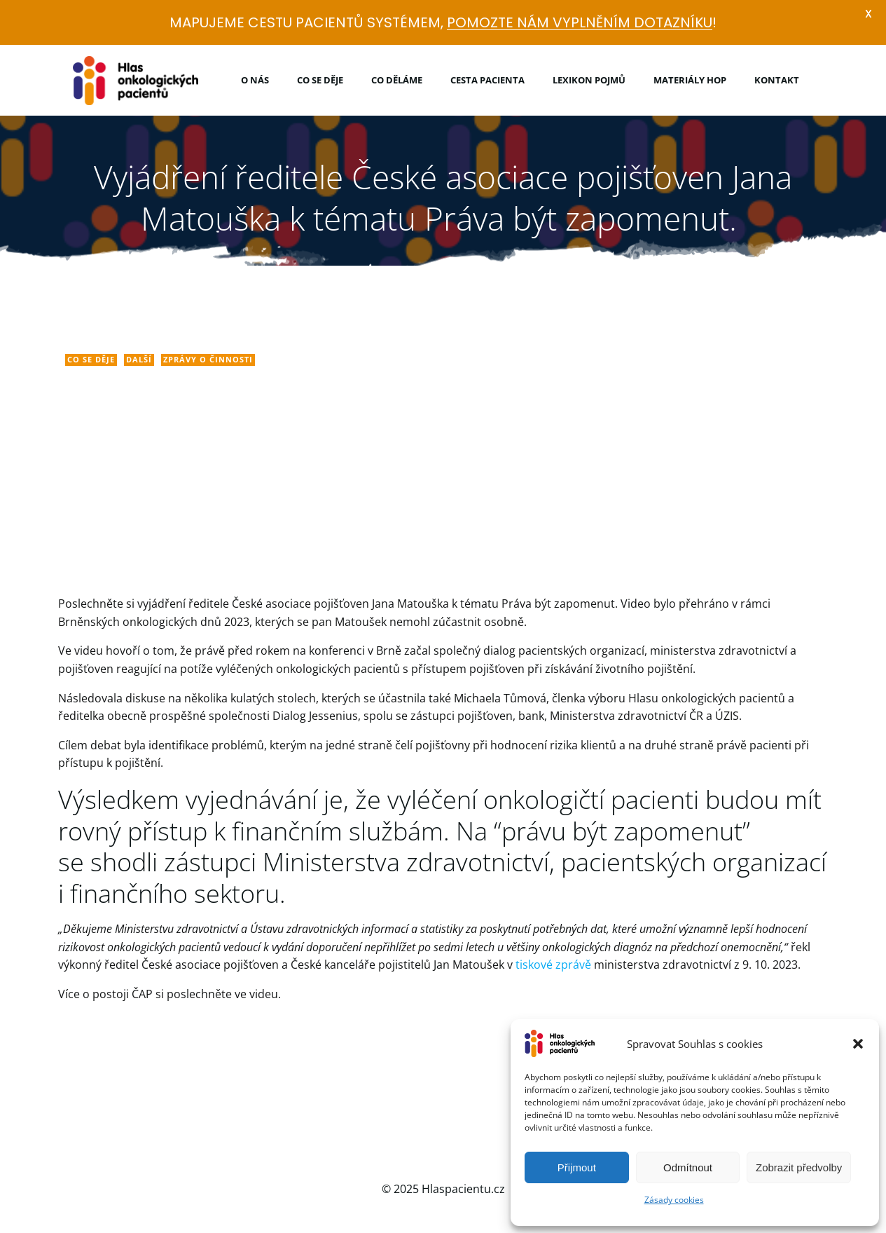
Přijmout (577, 1167)
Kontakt (776, 79)
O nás (255, 79)
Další (140, 360)
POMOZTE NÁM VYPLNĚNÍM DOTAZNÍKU (579, 22)
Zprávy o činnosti (209, 360)
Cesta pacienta (487, 79)
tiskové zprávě (555, 966)
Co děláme (396, 79)
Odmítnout (687, 1167)
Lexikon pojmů (589, 79)
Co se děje (320, 79)
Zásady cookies (674, 1200)
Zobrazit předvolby (799, 1167)
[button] (858, 1044)
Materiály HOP (689, 79)
